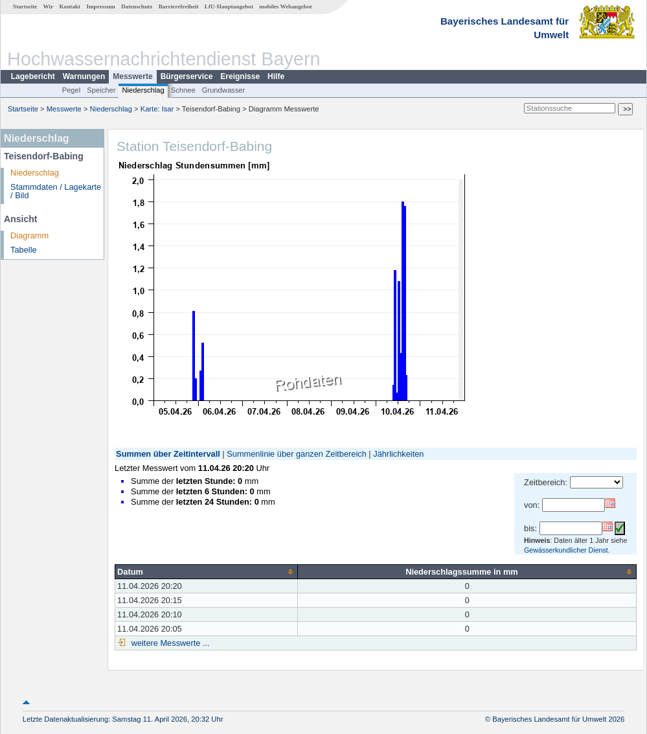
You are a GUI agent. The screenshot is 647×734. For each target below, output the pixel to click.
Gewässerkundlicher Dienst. (567, 550)
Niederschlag (143, 90)
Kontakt (69, 6)
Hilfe (275, 76)
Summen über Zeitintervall (168, 454)
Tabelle (23, 250)
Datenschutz (137, 6)
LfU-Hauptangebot (229, 6)
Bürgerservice (187, 76)
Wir (48, 6)
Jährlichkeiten (398, 454)
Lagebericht (33, 76)
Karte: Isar (157, 109)
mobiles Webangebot (285, 6)
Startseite (25, 6)
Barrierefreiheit (179, 6)
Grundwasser (223, 90)
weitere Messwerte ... (169, 643)
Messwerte (132, 76)
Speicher (101, 90)
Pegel (71, 90)
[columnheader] (206, 571)
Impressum (100, 6)
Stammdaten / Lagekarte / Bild (55, 191)
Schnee (183, 90)
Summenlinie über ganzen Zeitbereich (297, 454)
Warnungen (84, 76)
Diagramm (29, 235)
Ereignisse (240, 76)
